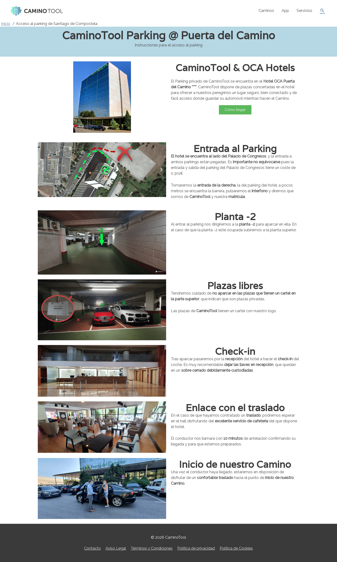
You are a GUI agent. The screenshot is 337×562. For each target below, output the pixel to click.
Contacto (92, 548)
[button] (42, 169)
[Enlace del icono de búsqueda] (322, 10)
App (285, 10)
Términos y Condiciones (152, 548)
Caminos (266, 10)
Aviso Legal (116, 548)
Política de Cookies (236, 548)
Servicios (304, 10)
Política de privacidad (196, 548)
